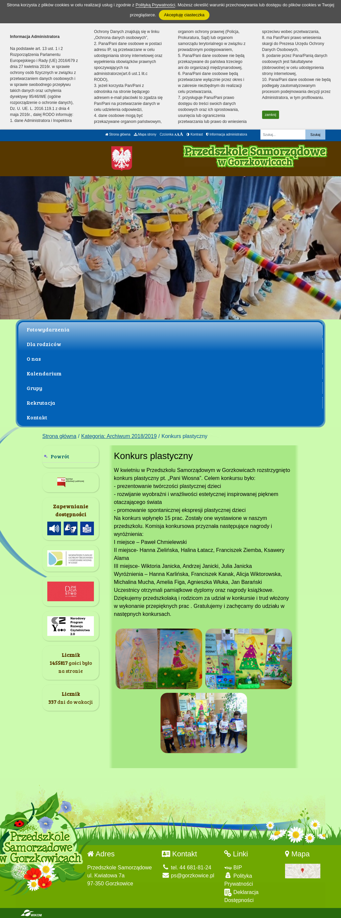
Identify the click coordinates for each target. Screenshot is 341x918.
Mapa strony (145, 134)
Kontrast (194, 134)
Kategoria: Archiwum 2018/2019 (119, 436)
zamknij (270, 115)
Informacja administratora (226, 134)
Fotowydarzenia (48, 329)
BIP (233, 867)
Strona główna (118, 134)
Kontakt (37, 417)
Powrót (60, 456)
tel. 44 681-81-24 (186, 867)
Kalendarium (44, 373)
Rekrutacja (41, 402)
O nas (34, 358)
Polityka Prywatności (238, 879)
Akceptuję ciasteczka (184, 14)
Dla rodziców (44, 343)
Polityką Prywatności (155, 4)
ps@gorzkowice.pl (188, 875)
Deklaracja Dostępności (241, 896)
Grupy (34, 387)
